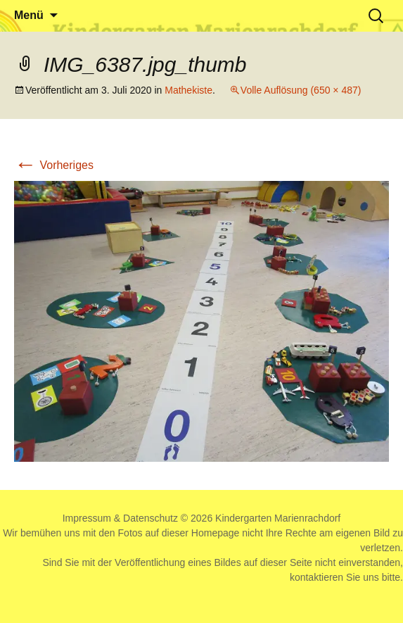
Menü (29, 15)
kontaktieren (316, 577)
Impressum (87, 518)
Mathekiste (188, 90)
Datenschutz (150, 518)
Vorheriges (54, 165)
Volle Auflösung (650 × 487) (301, 90)
